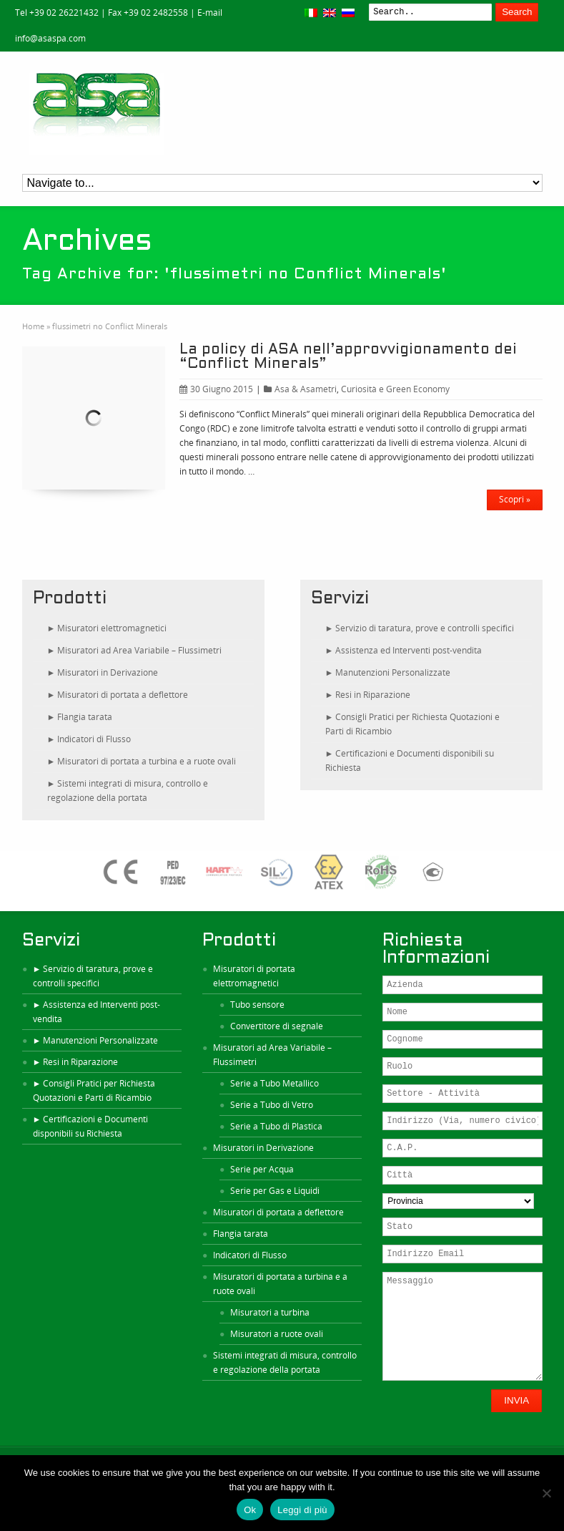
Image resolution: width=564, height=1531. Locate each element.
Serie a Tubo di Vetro (271, 1105)
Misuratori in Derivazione (263, 1148)
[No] (546, 1493)
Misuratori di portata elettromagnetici (254, 976)
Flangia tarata (240, 1234)
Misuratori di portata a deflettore (278, 1212)
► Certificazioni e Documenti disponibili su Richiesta (410, 760)
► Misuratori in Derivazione (103, 672)
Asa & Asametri (305, 389)
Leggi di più (302, 1510)
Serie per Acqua (262, 1169)
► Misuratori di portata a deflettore (118, 695)
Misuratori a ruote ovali (276, 1334)
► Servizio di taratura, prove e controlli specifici (420, 628)
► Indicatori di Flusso (89, 739)
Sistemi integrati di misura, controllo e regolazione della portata (285, 1362)
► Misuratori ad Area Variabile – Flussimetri (134, 650)
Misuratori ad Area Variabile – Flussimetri (272, 1054)
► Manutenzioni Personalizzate (388, 672)
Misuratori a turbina (270, 1312)
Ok (250, 1510)
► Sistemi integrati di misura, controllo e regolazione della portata (128, 790)
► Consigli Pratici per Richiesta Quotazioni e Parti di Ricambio (412, 724)
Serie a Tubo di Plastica (276, 1126)
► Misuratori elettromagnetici (107, 628)
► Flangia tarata (80, 717)
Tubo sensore (257, 1004)
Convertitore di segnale (276, 1026)
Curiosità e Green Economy (395, 389)
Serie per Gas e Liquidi (275, 1191)
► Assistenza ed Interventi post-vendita (404, 650)
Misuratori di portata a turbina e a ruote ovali (280, 1283)
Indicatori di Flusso (250, 1255)
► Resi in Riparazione (368, 695)
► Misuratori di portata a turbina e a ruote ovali (142, 761)
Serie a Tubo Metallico (274, 1083)
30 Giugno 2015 (216, 389)
